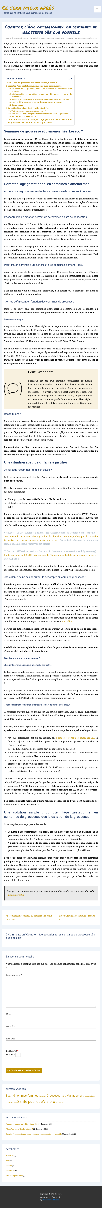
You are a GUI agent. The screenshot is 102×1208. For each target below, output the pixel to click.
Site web (10, 1038)
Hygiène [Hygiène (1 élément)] (63, 1096)
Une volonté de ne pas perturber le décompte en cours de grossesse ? (40, 114)
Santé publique (92, 38)
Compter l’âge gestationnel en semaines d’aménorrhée (35, 86)
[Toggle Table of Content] (69, 79)
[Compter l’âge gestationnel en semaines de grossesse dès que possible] (21, 38)
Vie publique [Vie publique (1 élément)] (59, 1102)
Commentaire (14, 975)
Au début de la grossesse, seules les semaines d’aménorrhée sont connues (41, 90)
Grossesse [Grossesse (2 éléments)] (53, 1095)
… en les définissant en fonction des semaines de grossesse (37, 102)
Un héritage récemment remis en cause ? (28, 111)
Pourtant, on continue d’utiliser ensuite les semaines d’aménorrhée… (41, 99)
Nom (8, 1014)
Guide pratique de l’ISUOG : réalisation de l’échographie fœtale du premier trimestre (50, 555)
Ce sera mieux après (28, 7)
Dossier (9, 1166)
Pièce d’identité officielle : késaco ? (19, 1129)
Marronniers (10, 1171)
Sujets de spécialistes (55, 38)
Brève (44, 38)
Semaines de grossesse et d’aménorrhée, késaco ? (32, 82)
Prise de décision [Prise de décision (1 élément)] (11, 1102)
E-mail (9, 1026)
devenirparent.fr (16, 894)
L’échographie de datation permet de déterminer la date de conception (42, 95)
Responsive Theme (51, 1200)
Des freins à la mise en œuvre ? (24, 116)
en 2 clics (67, 621)
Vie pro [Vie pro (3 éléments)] (49, 1101)
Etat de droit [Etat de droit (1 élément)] (42, 1096)
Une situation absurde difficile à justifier (28, 108)
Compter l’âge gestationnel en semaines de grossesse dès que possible (34, 1134)
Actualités (9, 1156)
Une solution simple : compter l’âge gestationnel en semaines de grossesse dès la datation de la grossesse (40, 121)
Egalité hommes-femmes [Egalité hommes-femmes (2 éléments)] (22, 1095)
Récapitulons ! (18, 105)
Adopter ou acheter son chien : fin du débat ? (23, 1124)
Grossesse (82, 38)
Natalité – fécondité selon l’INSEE (75, 737)
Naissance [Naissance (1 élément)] (87, 1096)
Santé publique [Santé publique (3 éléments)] (30, 1101)
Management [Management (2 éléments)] (75, 1095)
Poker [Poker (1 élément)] (93, 1096)
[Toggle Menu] (97, 9)
